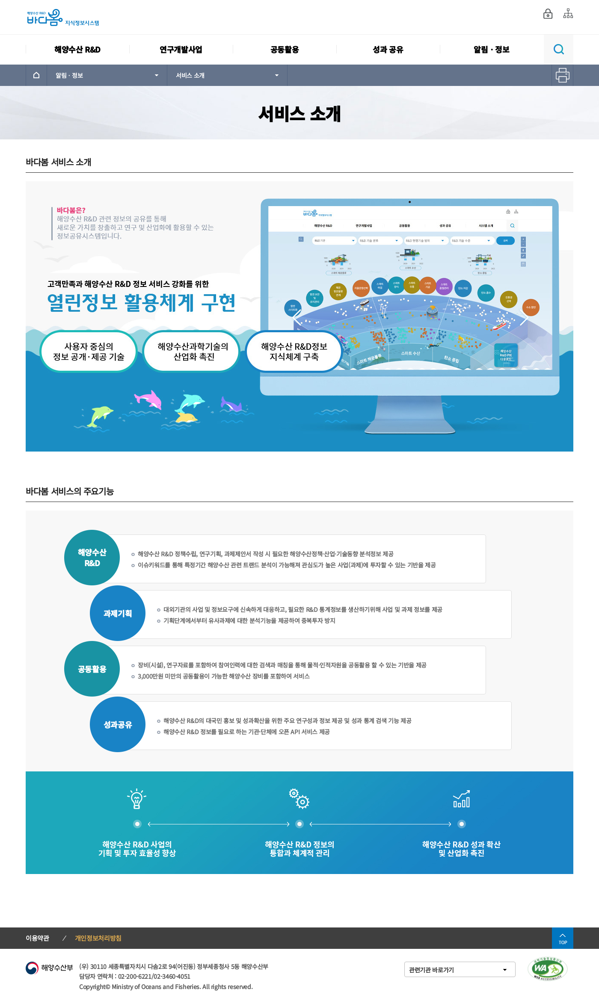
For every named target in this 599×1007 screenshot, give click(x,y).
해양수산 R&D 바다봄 (68, 17)
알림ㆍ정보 (69, 75)
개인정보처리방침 (98, 937)
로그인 (547, 13)
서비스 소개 (190, 75)
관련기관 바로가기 (431, 970)
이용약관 (37, 937)
